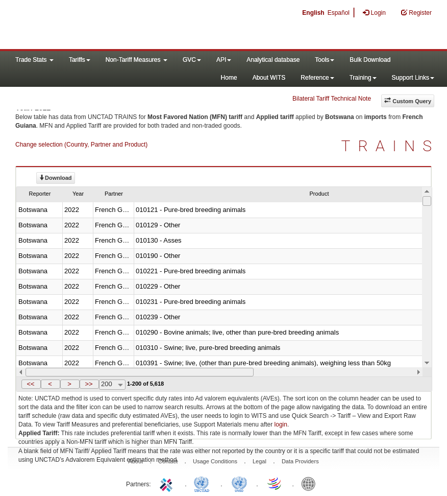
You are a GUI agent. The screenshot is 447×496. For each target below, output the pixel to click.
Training (363, 77)
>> (88, 384)
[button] (31, 384)
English (313, 12)
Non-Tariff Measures (136, 59)
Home (229, 77)
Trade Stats (34, 59)
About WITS (269, 77)
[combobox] (112, 385)
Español (339, 12)
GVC (192, 59)
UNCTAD (203, 483)
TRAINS (390, 146)
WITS (102, 25)
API (223, 59)
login (281, 424)
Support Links (413, 77)
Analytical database (273, 59)
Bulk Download (370, 59)
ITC (168, 483)
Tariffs (79, 59)
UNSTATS (239, 483)
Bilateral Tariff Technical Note (331, 98)
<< (30, 384)
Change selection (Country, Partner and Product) (81, 144)
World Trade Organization (275, 483)
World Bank (311, 483)
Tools (324, 59)
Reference (317, 77)
